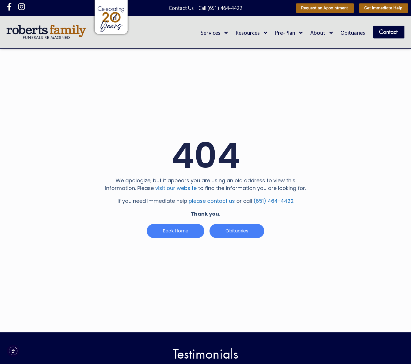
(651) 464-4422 (273, 201)
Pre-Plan (289, 32)
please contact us (212, 201)
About (322, 32)
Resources (251, 32)
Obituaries (353, 32)
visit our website (176, 188)
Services (215, 32)
